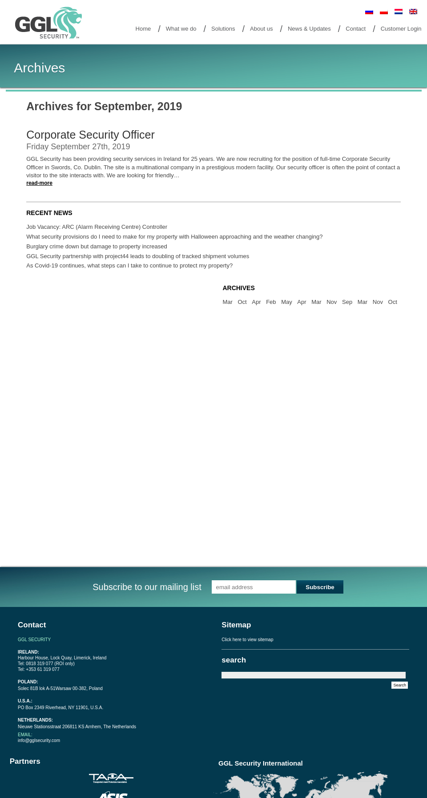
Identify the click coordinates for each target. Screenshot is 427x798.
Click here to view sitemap (247, 639)
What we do (181, 28)
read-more (39, 183)
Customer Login (401, 28)
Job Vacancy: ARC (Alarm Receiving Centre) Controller (96, 226)
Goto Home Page (50, 23)
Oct (242, 302)
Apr (256, 302)
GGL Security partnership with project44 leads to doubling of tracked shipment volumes (137, 256)
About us (261, 28)
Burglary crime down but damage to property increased (96, 246)
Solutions (223, 28)
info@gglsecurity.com (39, 740)
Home (143, 28)
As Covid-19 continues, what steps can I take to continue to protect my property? (129, 265)
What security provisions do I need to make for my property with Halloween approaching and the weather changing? (174, 236)
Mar (227, 302)
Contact (356, 28)
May (286, 302)
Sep (347, 302)
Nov (331, 302)
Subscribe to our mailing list (147, 587)
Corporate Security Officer (90, 134)
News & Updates (309, 28)
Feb (271, 302)
